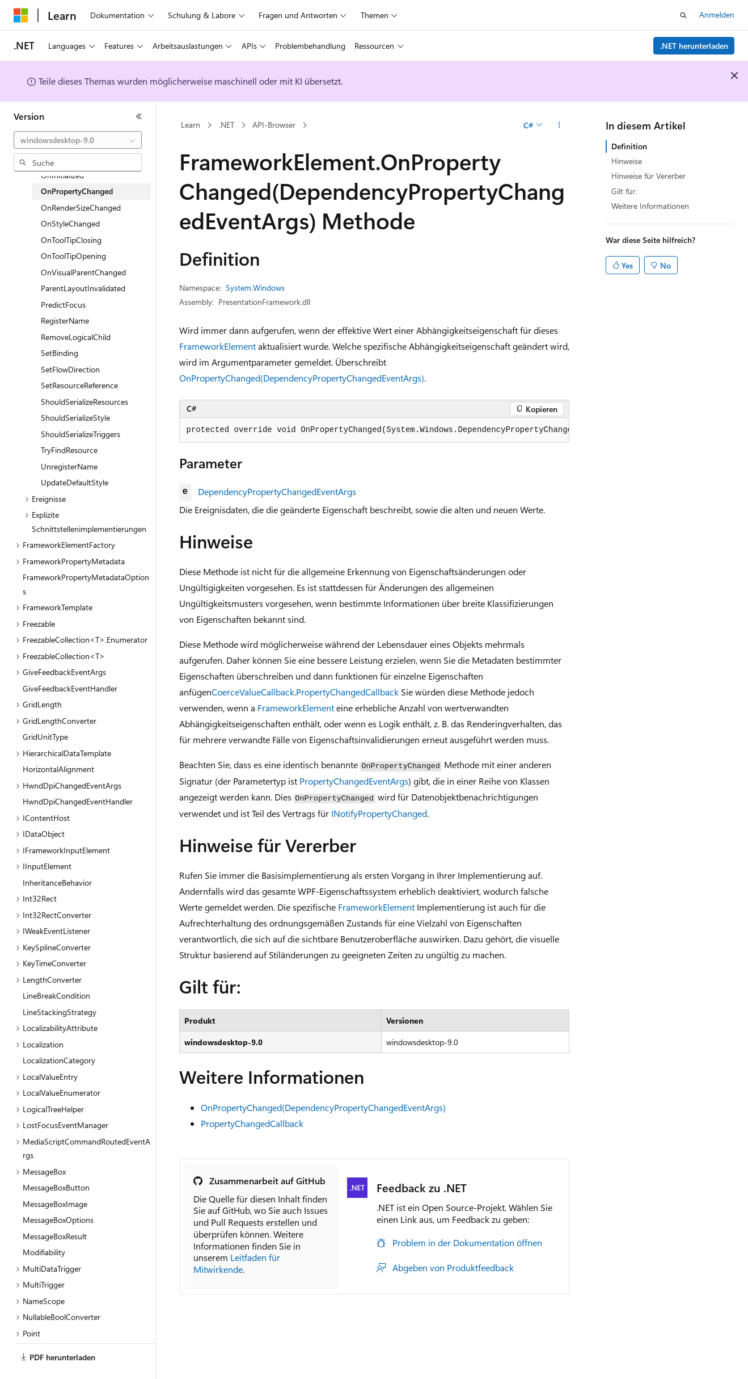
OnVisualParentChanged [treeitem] (83, 272)
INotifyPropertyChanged (379, 813)
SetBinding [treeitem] (59, 352)
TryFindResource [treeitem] (69, 450)
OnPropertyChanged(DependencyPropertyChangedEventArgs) (301, 378)
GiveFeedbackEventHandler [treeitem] (70, 688)
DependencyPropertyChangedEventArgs (277, 491)
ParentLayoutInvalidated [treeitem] (83, 288)
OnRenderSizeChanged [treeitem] (81, 207)
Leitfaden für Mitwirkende (236, 1263)
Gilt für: (624, 191)
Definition (629, 146)
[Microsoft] (21, 15)
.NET (226, 124)
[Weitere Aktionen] (559, 125)
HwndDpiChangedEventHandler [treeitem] (78, 801)
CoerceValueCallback (253, 692)
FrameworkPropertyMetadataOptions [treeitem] (86, 584)
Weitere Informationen (650, 205)
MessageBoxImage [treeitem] (55, 1203)
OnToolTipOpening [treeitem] (73, 255)
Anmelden (716, 14)
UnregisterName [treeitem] (69, 466)
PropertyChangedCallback (347, 692)
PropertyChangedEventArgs (353, 781)
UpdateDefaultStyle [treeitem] (74, 482)
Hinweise (626, 161)
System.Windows (255, 287)
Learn (190, 124)
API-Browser (273, 124)
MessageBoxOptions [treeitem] (58, 1219)
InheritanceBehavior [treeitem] (57, 882)
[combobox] (78, 140)
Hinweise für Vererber (648, 175)
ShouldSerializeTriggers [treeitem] (80, 434)
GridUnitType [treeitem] (45, 736)
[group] (374, 430)
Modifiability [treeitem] (44, 1252)
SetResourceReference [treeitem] (79, 385)
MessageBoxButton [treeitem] (56, 1187)
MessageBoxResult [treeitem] (55, 1236)
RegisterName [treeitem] (65, 320)
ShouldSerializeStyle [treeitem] (75, 417)
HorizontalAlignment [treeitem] (58, 769)
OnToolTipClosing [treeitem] (71, 239)
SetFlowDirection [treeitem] (70, 369)
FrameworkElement (217, 346)
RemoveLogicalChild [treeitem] (76, 337)
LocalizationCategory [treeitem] (59, 1060)
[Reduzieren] (139, 116)
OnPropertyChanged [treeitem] (77, 191)
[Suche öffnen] (683, 15)
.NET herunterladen (694, 45)
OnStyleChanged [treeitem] (70, 223)
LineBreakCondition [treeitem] (56, 995)
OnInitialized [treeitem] (62, 175)
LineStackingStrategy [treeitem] (59, 1012)
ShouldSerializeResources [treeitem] (84, 401)
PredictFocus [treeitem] (63, 304)
